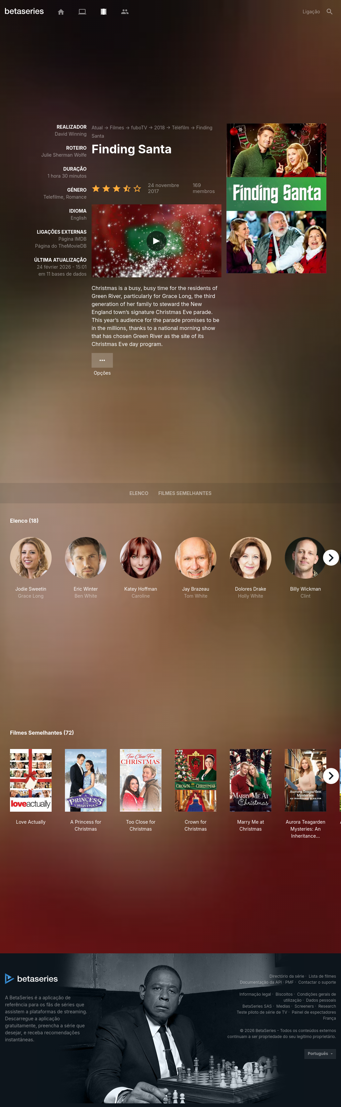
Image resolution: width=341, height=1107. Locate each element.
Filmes (117, 127)
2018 (159, 127)
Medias (283, 1006)
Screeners (304, 1006)
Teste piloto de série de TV (262, 1012)
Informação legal (255, 994)
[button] (31, 571)
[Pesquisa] (329, 11)
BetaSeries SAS (257, 1006)
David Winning (71, 134)
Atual (97, 127)
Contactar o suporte (317, 982)
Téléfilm (180, 127)
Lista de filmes (322, 976)
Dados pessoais (321, 1000)
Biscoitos (283, 994)
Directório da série (286, 976)
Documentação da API (261, 982)
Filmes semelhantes (184, 493)
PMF (289, 982)
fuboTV (139, 127)
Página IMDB (72, 239)
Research (327, 1006)
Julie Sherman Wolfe (64, 155)
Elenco (139, 493)
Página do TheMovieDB (61, 246)
